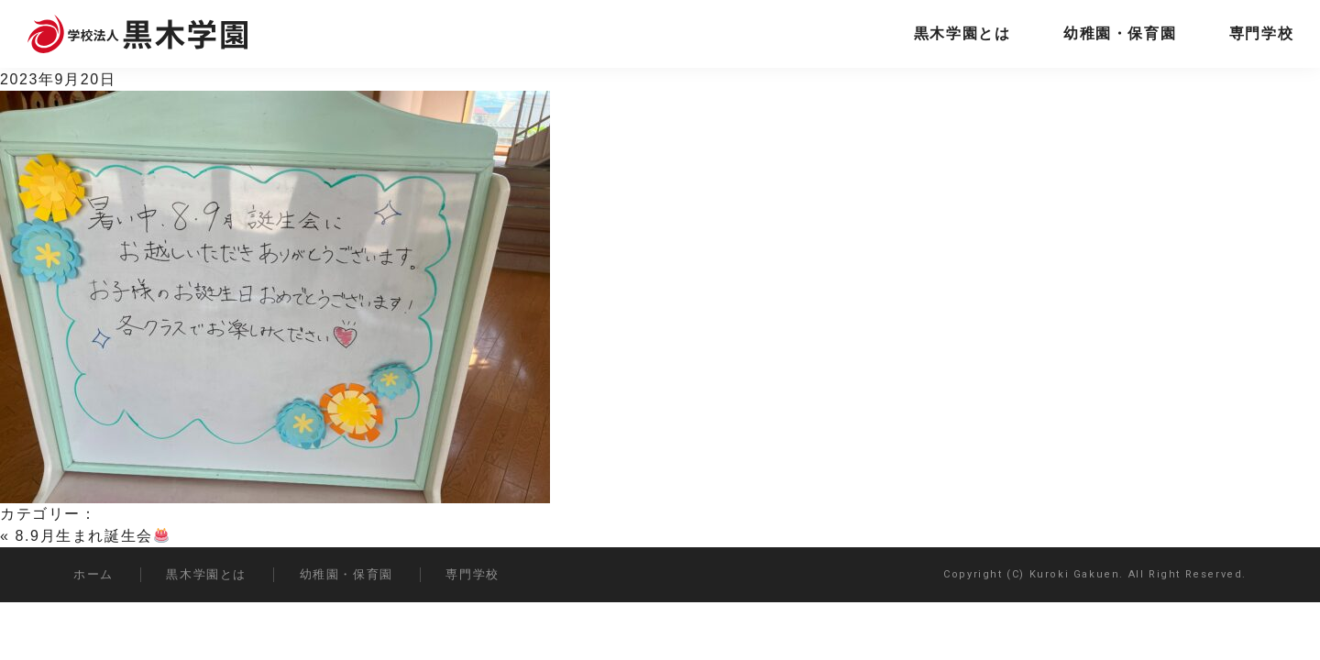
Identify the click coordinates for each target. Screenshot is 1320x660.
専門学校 (1261, 33)
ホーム (93, 574)
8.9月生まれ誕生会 (92, 536)
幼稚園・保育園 (1119, 33)
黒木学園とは (962, 33)
